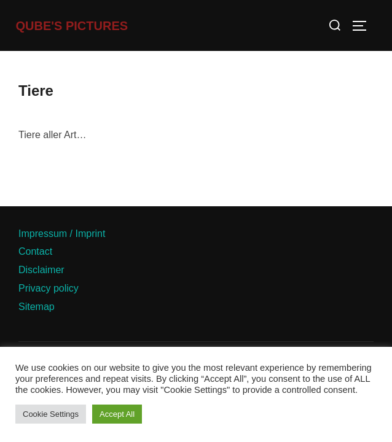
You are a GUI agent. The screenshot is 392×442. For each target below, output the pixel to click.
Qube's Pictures (72, 26)
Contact (35, 251)
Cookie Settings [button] (51, 414)
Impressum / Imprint (61, 233)
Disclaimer (41, 270)
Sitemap (36, 306)
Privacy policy (48, 288)
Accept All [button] (117, 414)
